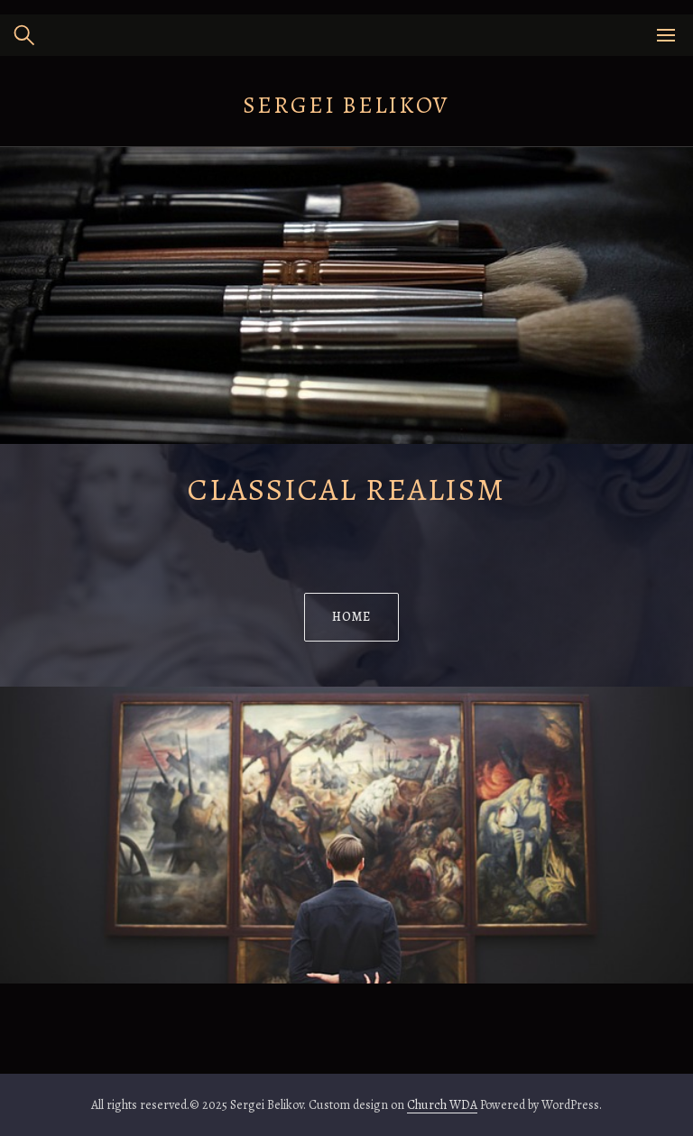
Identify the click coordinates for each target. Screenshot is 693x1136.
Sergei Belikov (346, 105)
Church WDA (442, 1104)
